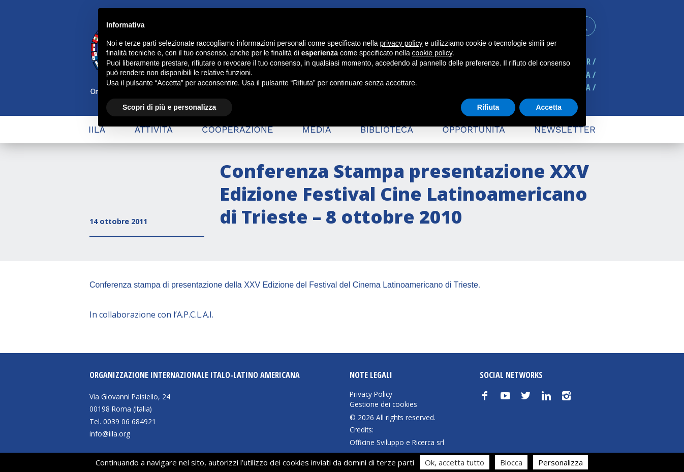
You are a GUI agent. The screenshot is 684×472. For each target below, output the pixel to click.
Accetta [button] (549, 107)
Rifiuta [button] (488, 107)
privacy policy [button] (401, 43)
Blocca (511, 462)
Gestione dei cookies (383, 404)
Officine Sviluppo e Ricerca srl (397, 442)
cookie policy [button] (432, 53)
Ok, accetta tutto (454, 462)
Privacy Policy (371, 394)
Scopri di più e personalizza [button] (169, 107)
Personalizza (560, 462)
